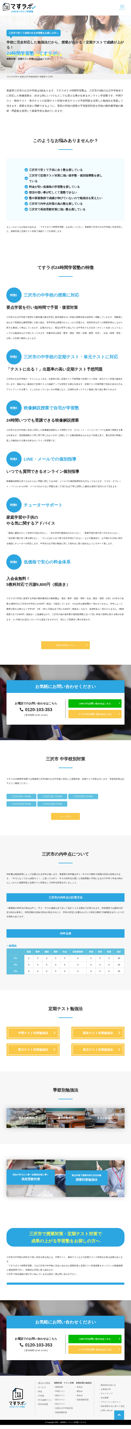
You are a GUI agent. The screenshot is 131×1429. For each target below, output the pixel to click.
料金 (40, 1395)
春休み (80, 1399)
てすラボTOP (11, 77)
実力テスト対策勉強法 (33, 1051)
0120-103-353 (39, 710)
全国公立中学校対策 (64, 1412)
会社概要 (105, 1402)
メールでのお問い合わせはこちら (95, 714)
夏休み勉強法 (65, 1120)
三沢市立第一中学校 (20, 797)
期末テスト (60, 1399)
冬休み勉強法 (106, 1120)
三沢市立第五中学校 (109, 797)
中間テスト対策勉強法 (33, 1034)
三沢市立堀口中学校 (20, 804)
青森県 (42, 77)
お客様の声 (106, 1393)
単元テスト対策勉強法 (98, 1051)
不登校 (41, 1400)
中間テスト (60, 1395)
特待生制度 (43, 1408)
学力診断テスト (45, 1404)
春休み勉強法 (24, 1120)
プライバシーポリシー (111, 1406)
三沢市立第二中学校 (50, 797)
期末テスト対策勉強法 (98, 1034)
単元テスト (60, 1408)
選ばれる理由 (44, 1387)
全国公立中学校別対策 (29, 77)
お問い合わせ (107, 1414)
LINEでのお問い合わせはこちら (95, 704)
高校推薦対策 (61, 1416)
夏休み (80, 1395)
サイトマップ (107, 1397)
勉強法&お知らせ (108, 1389)
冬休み (80, 1391)
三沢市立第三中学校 (80, 797)
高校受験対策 (83, 1404)
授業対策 (59, 1391)
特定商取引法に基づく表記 (113, 1410)
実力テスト (60, 1404)
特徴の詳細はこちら (65, 645)
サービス (42, 1391)
